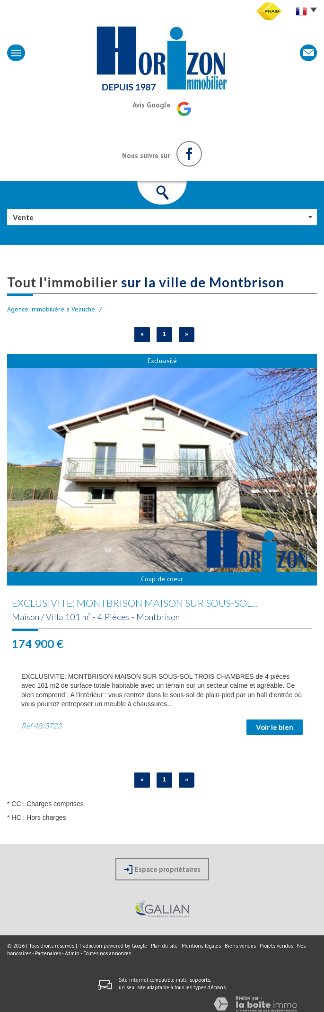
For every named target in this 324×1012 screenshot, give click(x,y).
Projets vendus (276, 945)
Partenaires (48, 953)
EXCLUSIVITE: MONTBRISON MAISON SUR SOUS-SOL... (135, 603)
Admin (72, 953)
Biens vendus (240, 945)
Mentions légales (201, 945)
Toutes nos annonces (107, 953)
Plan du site (164, 945)
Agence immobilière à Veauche (51, 309)
